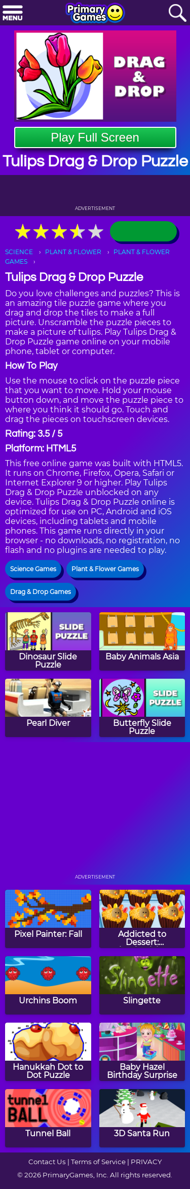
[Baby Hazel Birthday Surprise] (142, 1052)
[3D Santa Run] (142, 1118)
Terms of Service (98, 1162)
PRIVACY (146, 1162)
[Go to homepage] (95, 13)
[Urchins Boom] (48, 985)
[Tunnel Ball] (48, 1118)
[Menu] (12, 13)
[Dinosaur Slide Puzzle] (48, 641)
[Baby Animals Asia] (142, 641)
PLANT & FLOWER (73, 252)
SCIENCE (19, 252)
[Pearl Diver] (48, 708)
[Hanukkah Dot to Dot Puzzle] (48, 1052)
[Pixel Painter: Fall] (48, 919)
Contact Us (47, 1162)
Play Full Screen (95, 137)
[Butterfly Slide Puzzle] (142, 708)
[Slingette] (142, 985)
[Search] (177, 13)
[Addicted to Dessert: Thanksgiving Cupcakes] (142, 919)
